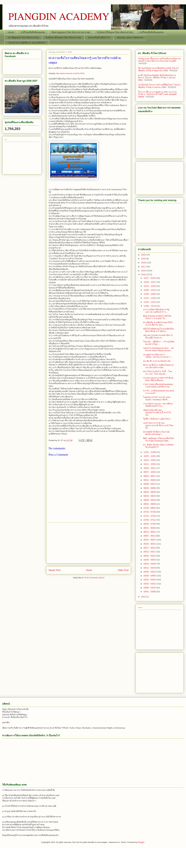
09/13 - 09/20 (150, 480)
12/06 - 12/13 (150, 290)
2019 (143, 258)
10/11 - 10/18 (150, 464)
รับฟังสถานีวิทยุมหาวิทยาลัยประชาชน (115, 32)
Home (11, 32)
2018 (143, 262)
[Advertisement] (22, 157)
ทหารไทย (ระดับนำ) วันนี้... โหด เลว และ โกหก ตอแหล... (157, 372)
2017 (143, 266)
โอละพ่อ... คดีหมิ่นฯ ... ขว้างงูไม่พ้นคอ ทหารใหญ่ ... (158, 342)
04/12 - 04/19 (150, 568)
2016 (143, 270)
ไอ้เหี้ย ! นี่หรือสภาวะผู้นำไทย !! (156, 419)
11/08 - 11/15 (150, 306)
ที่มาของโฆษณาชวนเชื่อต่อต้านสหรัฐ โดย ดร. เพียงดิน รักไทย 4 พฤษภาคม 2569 (158, 69)
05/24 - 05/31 (150, 544)
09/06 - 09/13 (150, 484)
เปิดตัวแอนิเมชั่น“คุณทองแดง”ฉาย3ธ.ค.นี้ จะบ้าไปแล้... (157, 412)
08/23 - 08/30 (150, 492)
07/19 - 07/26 (150, 512)
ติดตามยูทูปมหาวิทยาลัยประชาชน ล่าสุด (71, 32)
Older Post (123, 570)
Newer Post (54, 570)
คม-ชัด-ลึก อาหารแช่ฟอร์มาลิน (157, 361)
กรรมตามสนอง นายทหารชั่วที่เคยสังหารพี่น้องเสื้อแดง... (158, 379)
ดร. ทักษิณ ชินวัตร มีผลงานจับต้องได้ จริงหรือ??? (158, 445)
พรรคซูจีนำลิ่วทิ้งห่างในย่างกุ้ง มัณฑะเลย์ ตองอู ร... (156, 433)
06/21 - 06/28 (150, 528)
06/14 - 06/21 (150, 532)
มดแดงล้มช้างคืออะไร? (99, 37)
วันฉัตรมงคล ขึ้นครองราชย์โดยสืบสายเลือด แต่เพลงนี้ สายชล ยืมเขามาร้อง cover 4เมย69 (159, 59)
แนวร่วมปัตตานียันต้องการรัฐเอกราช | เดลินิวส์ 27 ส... (156, 310)
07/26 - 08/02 (150, 508)
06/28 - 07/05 (150, 524)
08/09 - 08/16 (150, 500)
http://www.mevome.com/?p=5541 (70, 73)
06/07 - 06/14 (150, 536)
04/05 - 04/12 (150, 572)
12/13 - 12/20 (150, 286)
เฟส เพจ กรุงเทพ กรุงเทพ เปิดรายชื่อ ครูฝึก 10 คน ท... (158, 336)
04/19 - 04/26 (150, 564)
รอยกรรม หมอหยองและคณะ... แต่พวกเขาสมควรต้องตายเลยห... (158, 349)
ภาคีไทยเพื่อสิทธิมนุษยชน (33, 32)
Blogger (141, 842)
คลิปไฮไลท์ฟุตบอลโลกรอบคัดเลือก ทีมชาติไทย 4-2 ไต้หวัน (158, 330)
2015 (143, 274)
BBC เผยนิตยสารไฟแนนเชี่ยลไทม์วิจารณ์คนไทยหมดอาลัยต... (158, 439)
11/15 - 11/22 (150, 302)
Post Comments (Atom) (94, 578)
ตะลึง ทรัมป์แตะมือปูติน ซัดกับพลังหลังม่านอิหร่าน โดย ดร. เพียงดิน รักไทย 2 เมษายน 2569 (157, 77)
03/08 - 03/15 (150, 587)
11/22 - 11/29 (150, 298)
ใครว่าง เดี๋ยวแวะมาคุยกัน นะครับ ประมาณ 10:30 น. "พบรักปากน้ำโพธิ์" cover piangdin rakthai (157, 94)
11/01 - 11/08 (150, 452)
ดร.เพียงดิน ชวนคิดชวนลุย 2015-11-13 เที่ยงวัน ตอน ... (158, 323)
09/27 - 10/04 (150, 472)
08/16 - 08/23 (150, 496)
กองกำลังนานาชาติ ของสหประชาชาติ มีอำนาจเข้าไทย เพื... (158, 425)
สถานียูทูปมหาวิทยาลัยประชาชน (23, 37)
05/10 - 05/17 (150, 552)
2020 (143, 255)
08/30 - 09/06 (150, 488)
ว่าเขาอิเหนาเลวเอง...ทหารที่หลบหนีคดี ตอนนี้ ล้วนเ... (158, 404)
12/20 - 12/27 (150, 282)
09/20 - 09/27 (150, 476)
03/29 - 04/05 (150, 575)
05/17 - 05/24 (150, 548)
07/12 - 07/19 (150, 516)
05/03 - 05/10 (150, 556)
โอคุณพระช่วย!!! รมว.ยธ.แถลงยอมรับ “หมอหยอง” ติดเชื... (156, 398)
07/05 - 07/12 (150, 520)
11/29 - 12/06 (150, 294)
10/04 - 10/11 (150, 468)
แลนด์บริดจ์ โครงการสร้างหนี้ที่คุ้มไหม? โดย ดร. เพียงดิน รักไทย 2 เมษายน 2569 (159, 86)
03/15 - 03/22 (150, 584)
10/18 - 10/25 (150, 460)
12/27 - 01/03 (150, 278)
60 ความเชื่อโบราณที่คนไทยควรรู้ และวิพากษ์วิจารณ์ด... (158, 366)
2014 (143, 597)
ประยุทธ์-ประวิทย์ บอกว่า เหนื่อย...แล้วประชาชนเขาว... (157, 355)
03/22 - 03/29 (150, 579)
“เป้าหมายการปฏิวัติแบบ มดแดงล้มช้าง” (27, 42)
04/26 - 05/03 (150, 560)
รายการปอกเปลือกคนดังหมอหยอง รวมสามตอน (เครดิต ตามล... (158, 385)
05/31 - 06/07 (150, 540)
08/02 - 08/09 (150, 504)
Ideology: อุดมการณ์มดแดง (130, 37)
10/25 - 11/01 (150, 456)
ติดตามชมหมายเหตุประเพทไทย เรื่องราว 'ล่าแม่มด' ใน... (157, 317)
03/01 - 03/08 (150, 591)
